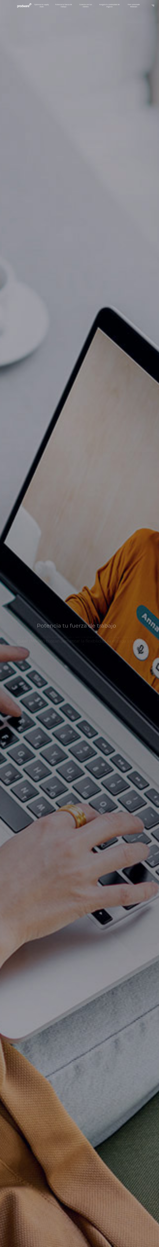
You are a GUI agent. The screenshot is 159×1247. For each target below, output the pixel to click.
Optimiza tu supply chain (41, 5)
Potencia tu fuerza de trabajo (63, 5)
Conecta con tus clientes (85, 5)
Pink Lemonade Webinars (134, 5)
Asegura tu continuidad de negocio (109, 5)
